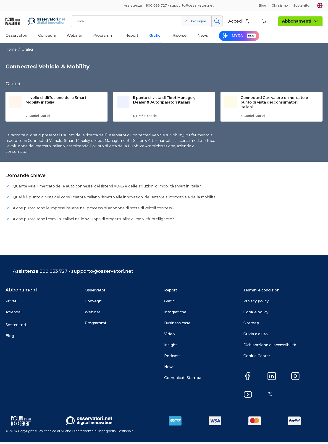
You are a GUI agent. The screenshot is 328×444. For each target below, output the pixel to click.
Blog (262, 5)
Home (11, 49)
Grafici (27, 49)
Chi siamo (280, 5)
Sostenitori (302, 5)
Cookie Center (256, 358)
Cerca (217, 21)
